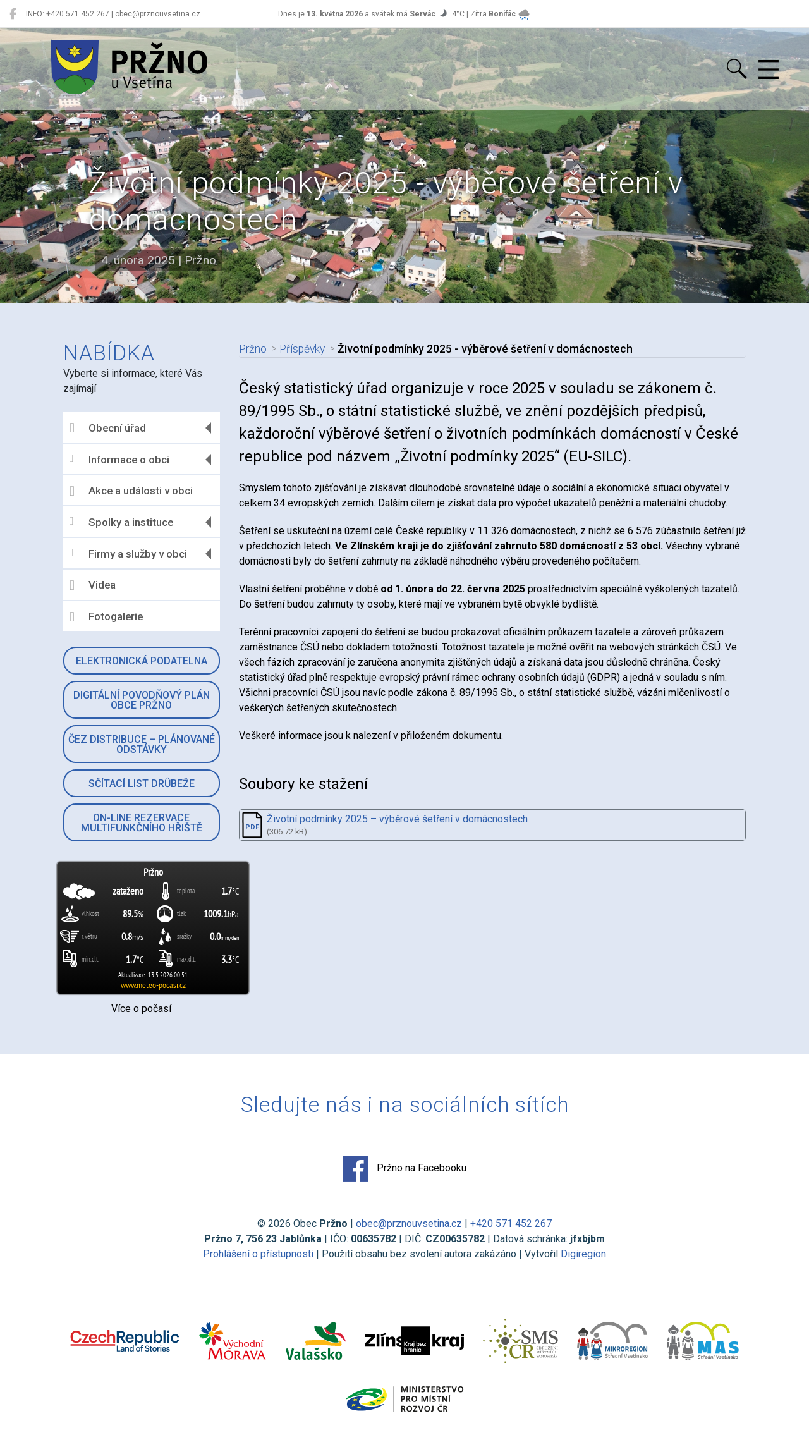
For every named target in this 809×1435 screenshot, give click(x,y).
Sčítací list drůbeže (141, 784)
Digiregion (583, 1254)
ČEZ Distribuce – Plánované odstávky (141, 744)
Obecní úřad (108, 428)
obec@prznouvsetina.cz (409, 1224)
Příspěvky (302, 349)
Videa (93, 585)
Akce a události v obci (131, 491)
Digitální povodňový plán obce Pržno (141, 700)
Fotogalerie (106, 617)
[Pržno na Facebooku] (12, 13)
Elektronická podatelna (141, 661)
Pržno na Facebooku (404, 1169)
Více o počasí (141, 1009)
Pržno (253, 349)
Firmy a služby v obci (128, 553)
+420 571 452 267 (511, 1224)
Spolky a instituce (121, 521)
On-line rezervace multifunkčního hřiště (141, 823)
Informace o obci (119, 459)
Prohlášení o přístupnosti (258, 1254)
